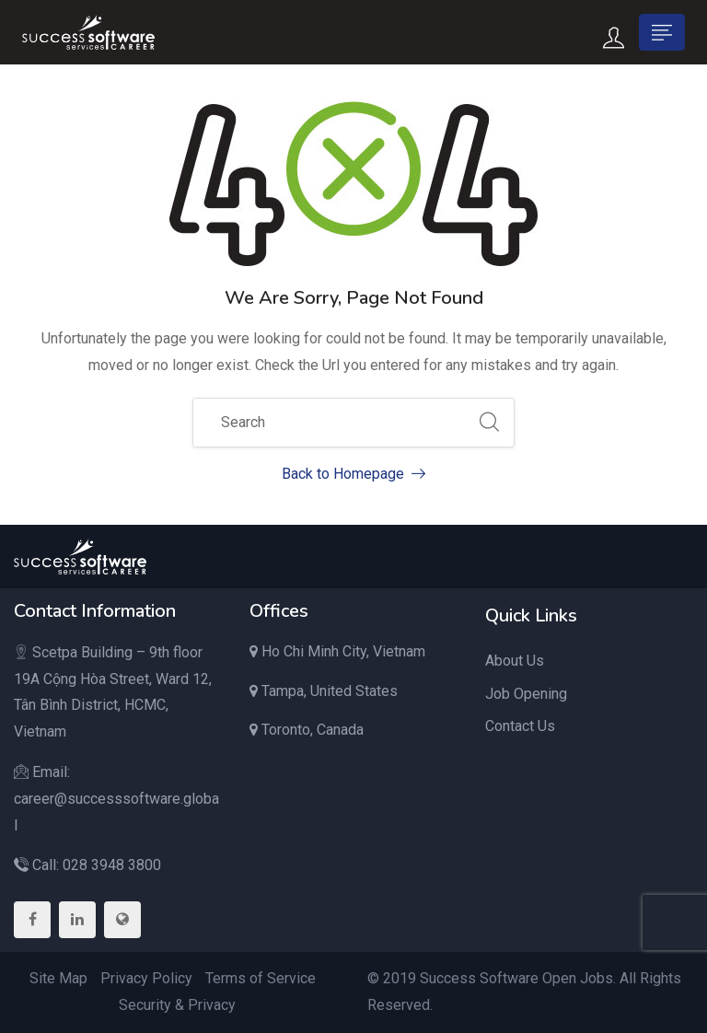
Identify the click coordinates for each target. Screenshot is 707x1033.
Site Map (58, 978)
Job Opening (526, 693)
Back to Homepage (353, 473)
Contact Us (520, 726)
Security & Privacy (177, 1005)
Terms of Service (260, 978)
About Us (514, 660)
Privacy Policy (146, 978)
